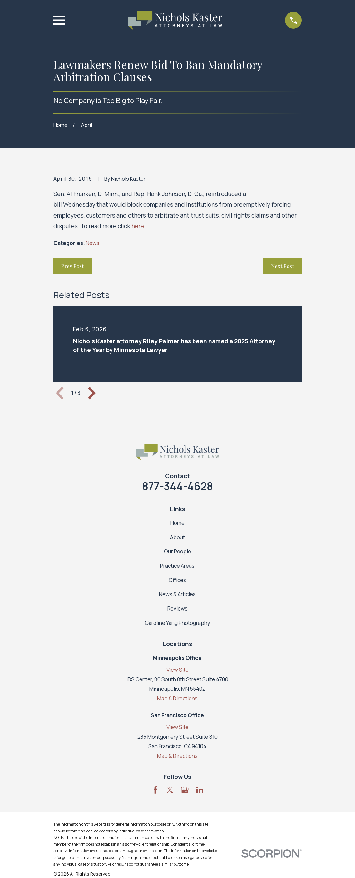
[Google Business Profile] (185, 790)
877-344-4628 (177, 486)
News (92, 243)
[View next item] (92, 393)
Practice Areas (177, 565)
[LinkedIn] (200, 790)
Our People (177, 551)
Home (177, 523)
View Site (177, 669)
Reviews (177, 608)
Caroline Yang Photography (177, 622)
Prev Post (72, 265)
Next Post (282, 265)
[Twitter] (170, 790)
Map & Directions (177, 698)
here (137, 226)
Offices (177, 580)
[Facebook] (155, 790)
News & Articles (177, 594)
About (177, 537)
